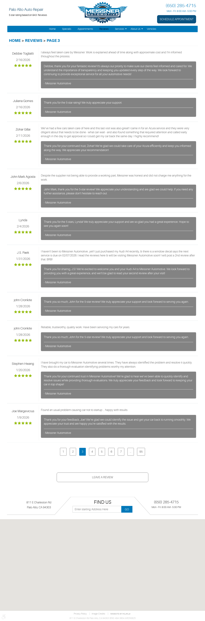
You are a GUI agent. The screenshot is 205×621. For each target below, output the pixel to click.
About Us (135, 29)
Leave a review (102, 477)
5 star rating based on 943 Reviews (28, 15)
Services (119, 29)
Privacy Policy (80, 614)
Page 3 (53, 40)
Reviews (104, 29)
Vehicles (151, 29)
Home (52, 29)
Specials (66, 29)
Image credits (98, 614)
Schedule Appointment (177, 19)
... (130, 451)
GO (127, 509)
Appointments (85, 29)
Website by (120, 614)
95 (141, 451)
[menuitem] (52, 29)
